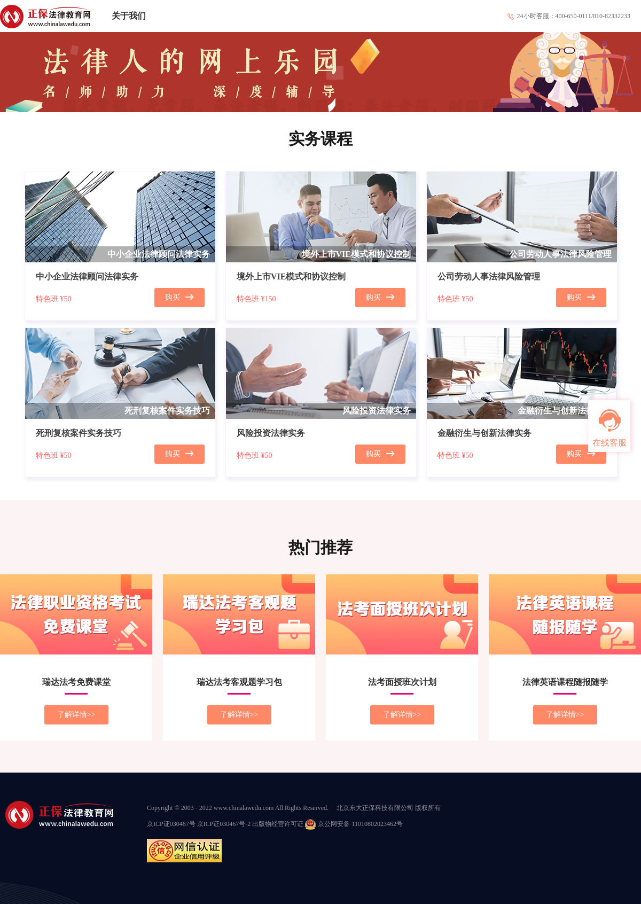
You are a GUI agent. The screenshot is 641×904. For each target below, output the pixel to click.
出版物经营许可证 (277, 824)
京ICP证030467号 (171, 824)
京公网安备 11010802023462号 (354, 824)
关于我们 (129, 15)
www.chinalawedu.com (244, 808)
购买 (179, 297)
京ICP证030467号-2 (224, 824)
